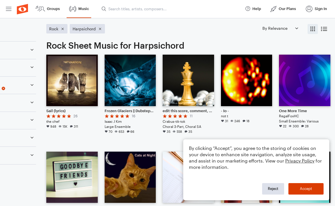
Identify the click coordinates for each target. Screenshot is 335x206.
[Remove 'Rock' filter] (42, 106)
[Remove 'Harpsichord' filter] (42, 88)
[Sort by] (280, 28)
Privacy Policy (299, 160)
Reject (273, 188)
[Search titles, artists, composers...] (170, 9)
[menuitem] (8, 9)
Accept (306, 188)
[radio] (313, 29)
